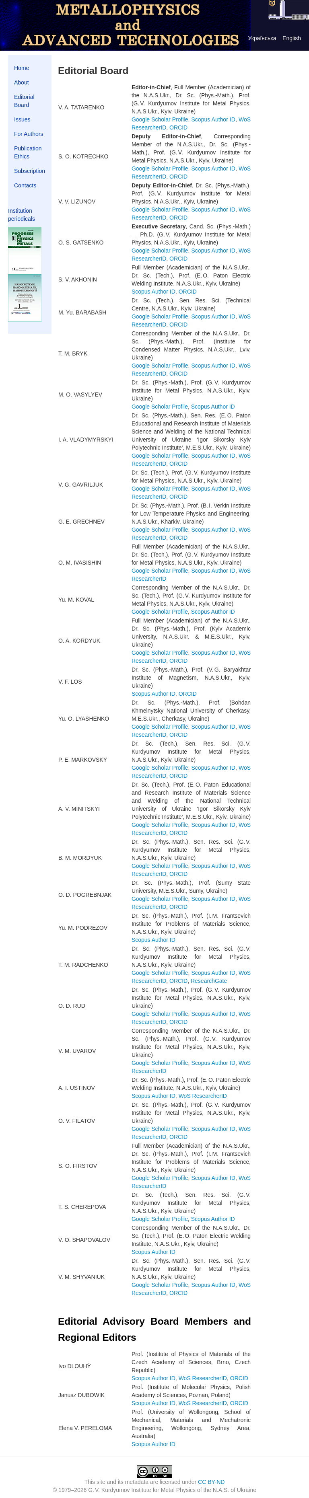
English (291, 38)
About (21, 82)
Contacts (25, 185)
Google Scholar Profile (160, 119)
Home (21, 68)
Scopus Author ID (213, 119)
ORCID (178, 127)
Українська (262, 38)
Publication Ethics (28, 152)
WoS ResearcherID (203, 1096)
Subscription (29, 171)
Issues (22, 119)
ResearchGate (209, 981)
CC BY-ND (211, 1482)
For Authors (28, 134)
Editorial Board (24, 101)
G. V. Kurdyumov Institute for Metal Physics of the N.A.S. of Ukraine (172, 1490)
